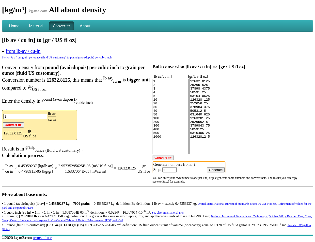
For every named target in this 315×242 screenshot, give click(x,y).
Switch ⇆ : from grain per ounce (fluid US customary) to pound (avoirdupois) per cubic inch (57, 57)
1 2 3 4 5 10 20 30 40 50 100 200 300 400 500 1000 (171, 116)
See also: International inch (168, 212)
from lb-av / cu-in (23, 51)
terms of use (42, 238)
